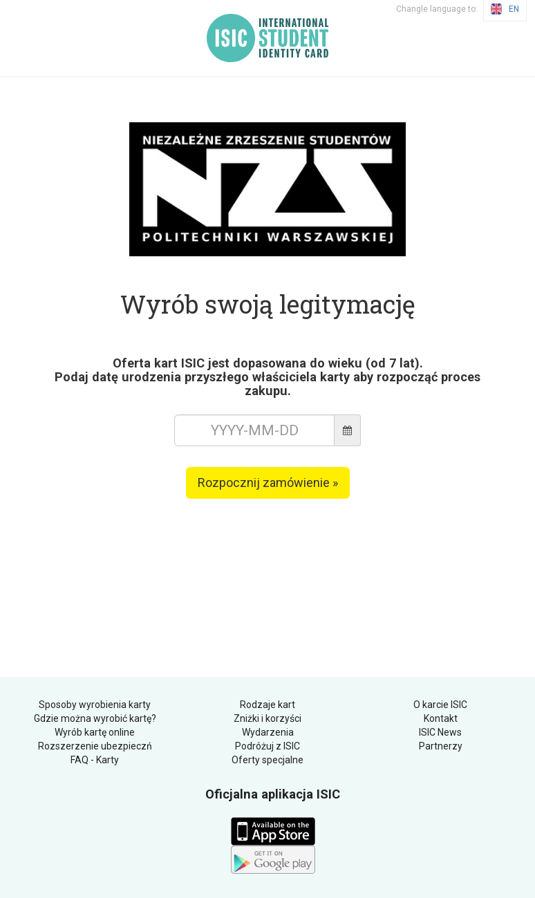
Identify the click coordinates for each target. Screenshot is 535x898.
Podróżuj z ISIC (267, 746)
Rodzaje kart (267, 704)
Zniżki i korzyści (267, 718)
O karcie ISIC (440, 704)
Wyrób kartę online (95, 732)
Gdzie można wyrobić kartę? (95, 718)
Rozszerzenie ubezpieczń (95, 746)
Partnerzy (440, 746)
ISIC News (440, 732)
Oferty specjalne (267, 759)
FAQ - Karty (95, 759)
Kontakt (441, 718)
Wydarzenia (268, 732)
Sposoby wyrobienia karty (95, 704)
